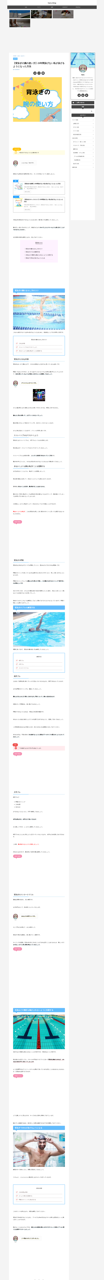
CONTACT (65, 7)
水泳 (26, 7)
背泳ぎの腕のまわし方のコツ (33, 240)
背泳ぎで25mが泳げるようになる (35, 249)
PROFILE (78, 7)
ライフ (39, 7)
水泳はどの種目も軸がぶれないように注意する (39, 246)
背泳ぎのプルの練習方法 (32, 243)
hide (41, 234)
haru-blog (52, 3)
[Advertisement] (52, 30)
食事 (52, 7)
